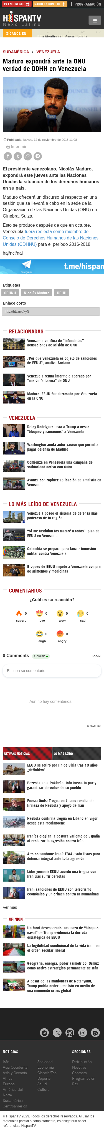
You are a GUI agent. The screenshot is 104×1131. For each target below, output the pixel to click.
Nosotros (79, 1067)
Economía (45, 1067)
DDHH (62, 292)
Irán (6, 1061)
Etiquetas (11, 285)
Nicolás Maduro (36, 292)
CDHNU (10, 292)
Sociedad (45, 1061)
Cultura (43, 1089)
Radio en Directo (50, 4)
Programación (88, 4)
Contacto (79, 1072)
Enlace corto (14, 303)
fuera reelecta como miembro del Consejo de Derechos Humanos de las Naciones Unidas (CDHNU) (50, 238)
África (7, 1078)
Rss (75, 1083)
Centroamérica (15, 1106)
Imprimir (16, 146)
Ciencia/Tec (47, 1072)
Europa (9, 1083)
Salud (42, 1083)
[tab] (27, 753)
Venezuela (48, 52)
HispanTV (22, 18)
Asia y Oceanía (15, 1072)
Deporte (43, 1078)
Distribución (82, 1061)
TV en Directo (17, 4)
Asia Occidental (15, 1067)
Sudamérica (16, 52)
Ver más (10, 907)
